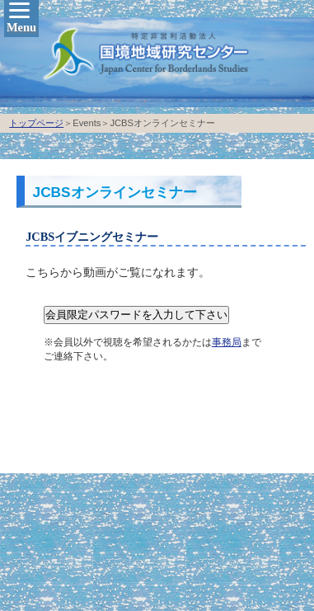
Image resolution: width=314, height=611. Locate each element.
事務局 (226, 342)
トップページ (36, 123)
